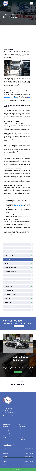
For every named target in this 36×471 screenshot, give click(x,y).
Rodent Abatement (18, 306)
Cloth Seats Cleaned (18, 248)
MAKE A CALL (19, 326)
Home (4, 19)
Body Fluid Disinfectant (18, 267)
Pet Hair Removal (18, 290)
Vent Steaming (18, 287)
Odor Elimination (18, 256)
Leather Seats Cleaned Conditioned (18, 244)
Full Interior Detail (22, 439)
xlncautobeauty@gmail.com (10, 412)
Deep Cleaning (18, 259)
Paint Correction (18, 275)
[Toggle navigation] (31, 3)
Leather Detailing (6, 424)
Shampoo (18, 263)
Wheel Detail (18, 302)
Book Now (29, 326)
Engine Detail (18, 283)
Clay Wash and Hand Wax (18, 271)
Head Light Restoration (18, 294)
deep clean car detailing (18, 205)
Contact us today (7, 231)
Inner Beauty (18, 310)
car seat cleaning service (11, 160)
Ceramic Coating (18, 279)
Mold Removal (18, 298)
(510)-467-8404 (8, 410)
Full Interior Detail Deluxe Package (18, 252)
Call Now (18, 371)
